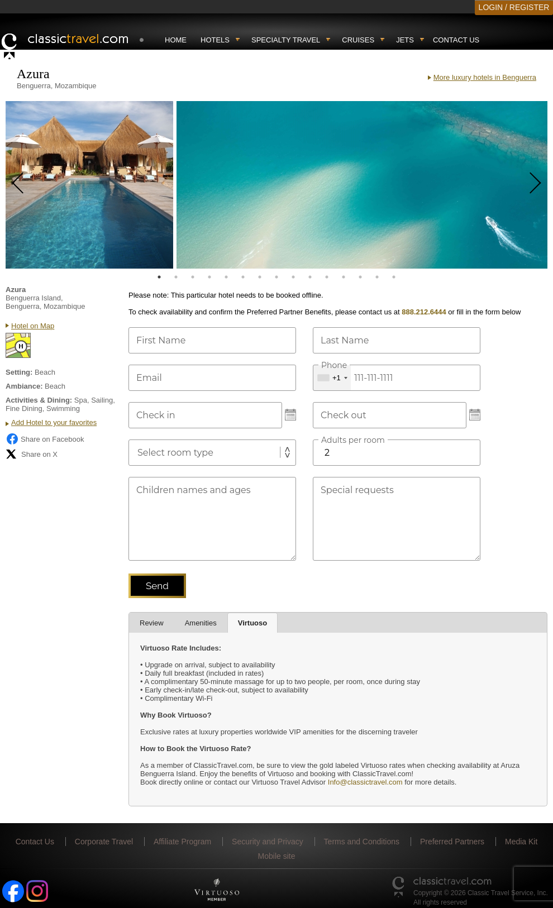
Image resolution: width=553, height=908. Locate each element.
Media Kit (521, 841)
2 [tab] (176, 277)
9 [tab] (293, 277)
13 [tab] (360, 277)
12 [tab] (343, 277)
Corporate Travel (104, 841)
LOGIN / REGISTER (514, 7)
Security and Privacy (267, 841)
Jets (405, 40)
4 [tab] (209, 277)
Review (152, 623)
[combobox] (332, 377)
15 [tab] (393, 277)
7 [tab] (259, 277)
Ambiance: (24, 386)
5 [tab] (226, 277)
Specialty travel (285, 40)
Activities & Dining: (39, 400)
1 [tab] (159, 277)
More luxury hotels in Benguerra (484, 77)
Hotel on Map (32, 326)
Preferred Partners (452, 841)
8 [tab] (276, 277)
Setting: (19, 372)
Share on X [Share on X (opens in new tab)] (32, 454)
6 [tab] (243, 277)
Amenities (201, 623)
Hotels (215, 40)
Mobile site (276, 856)
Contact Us (456, 40)
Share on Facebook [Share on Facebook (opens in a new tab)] (45, 439)
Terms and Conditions (361, 841)
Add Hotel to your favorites (54, 422)
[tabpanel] (89, 185)
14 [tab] (377, 277)
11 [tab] (326, 277)
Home (176, 40)
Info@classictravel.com (365, 782)
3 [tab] (192, 277)
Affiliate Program (182, 841)
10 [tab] (310, 277)
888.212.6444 (424, 312)
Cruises (358, 40)
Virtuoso (253, 623)
